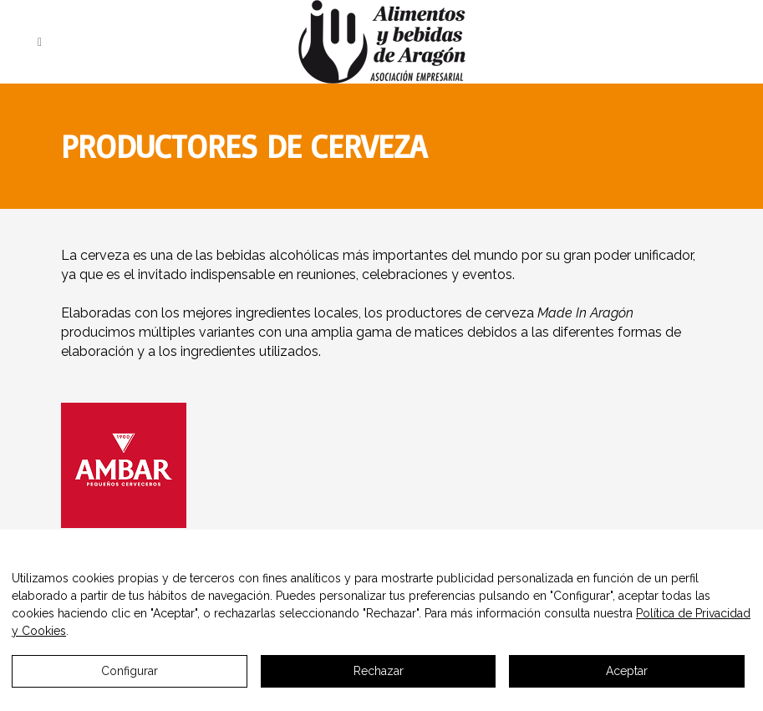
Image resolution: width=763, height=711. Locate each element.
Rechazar (379, 671)
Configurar (129, 671)
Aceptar (627, 671)
